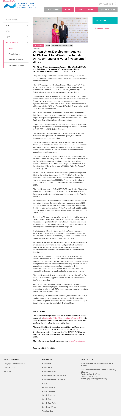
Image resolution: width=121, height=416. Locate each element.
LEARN (79, 10)
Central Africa (48, 367)
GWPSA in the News (16, 65)
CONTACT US (105, 4)
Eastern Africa (48, 387)
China (44, 383)
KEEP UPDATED (12, 42)
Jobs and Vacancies (16, 60)
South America (48, 395)
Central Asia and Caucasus (53, 379)
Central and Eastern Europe (54, 375)
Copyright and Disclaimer (14, 363)
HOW (8, 37)
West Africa (47, 411)
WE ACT (68, 10)
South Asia (46, 399)
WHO (8, 25)
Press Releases (14, 54)
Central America (49, 371)
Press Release (103, 28)
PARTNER (92, 10)
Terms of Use (9, 367)
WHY (8, 31)
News (11, 48)
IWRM (48, 45)
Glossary (7, 371)
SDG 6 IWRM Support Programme (62, 45)
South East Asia (49, 403)
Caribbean (46, 363)
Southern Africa (39, 45)
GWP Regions (108, 10)
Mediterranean (48, 391)
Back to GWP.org (10, 1)
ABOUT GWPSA (53, 10)
